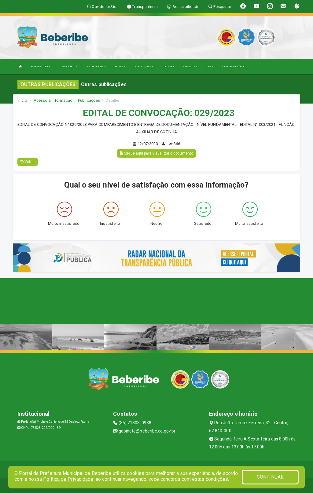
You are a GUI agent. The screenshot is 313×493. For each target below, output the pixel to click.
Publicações (89, 100)
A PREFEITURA (40, 66)
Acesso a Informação (53, 100)
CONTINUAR (270, 477)
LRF (210, 66)
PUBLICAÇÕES (143, 66)
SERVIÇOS (190, 66)
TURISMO (168, 66)
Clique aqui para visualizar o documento (156, 153)
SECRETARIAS (96, 66)
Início (22, 100)
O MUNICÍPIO (68, 66)
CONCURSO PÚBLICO (234, 66)
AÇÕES (120, 66)
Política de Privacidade (68, 479)
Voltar (27, 162)
